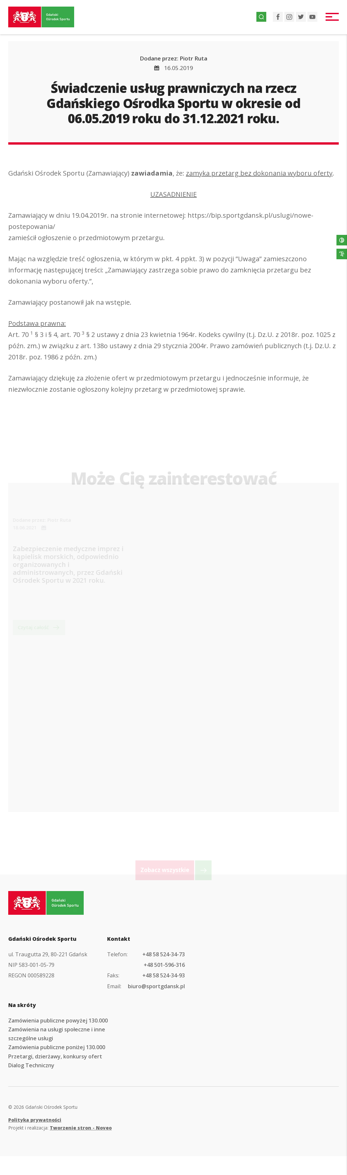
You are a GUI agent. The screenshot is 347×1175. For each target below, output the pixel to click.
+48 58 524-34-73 (163, 954)
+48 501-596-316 (164, 964)
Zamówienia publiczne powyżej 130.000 (58, 1020)
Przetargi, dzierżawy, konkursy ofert (55, 1056)
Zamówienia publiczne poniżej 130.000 (56, 1047)
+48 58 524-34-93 (163, 975)
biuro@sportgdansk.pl (156, 986)
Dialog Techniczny (31, 1065)
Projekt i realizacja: (60, 1128)
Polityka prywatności (34, 1120)
